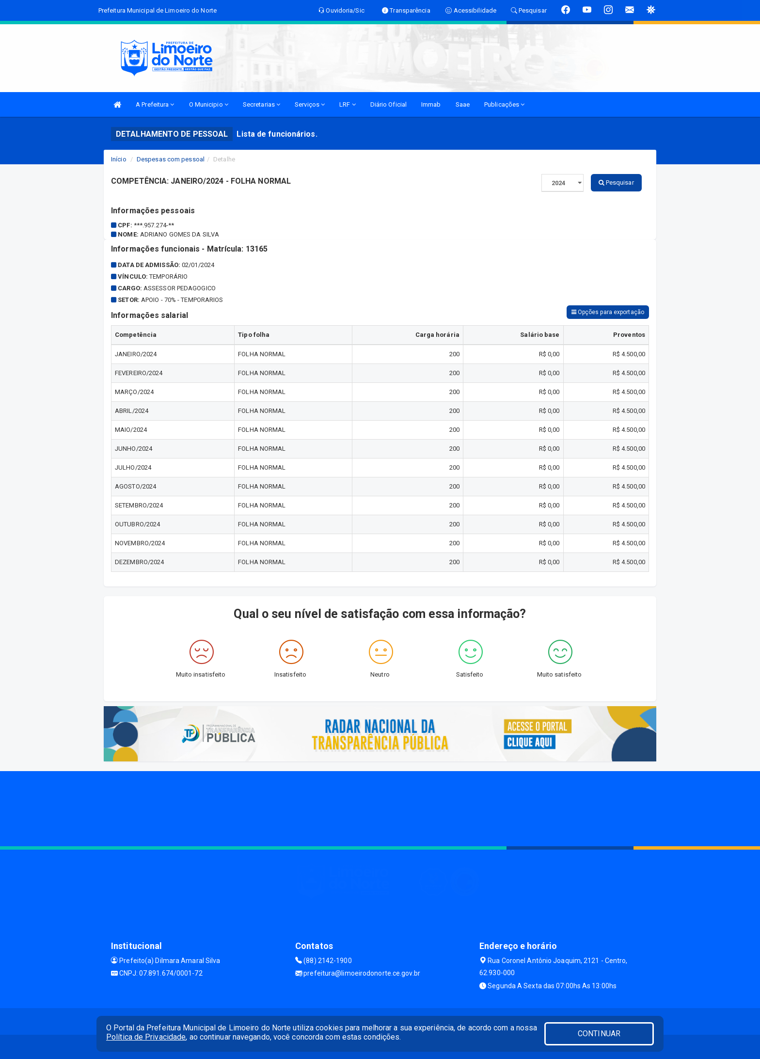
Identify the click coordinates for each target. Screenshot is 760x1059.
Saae (463, 104)
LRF (347, 104)
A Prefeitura (155, 104)
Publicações (504, 104)
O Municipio (208, 104)
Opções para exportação (607, 312)
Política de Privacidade (146, 1037)
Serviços (310, 104)
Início (119, 159)
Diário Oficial (388, 104)
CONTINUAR (599, 1033)
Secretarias (261, 104)
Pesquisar (616, 182)
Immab (431, 104)
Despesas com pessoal (171, 159)
